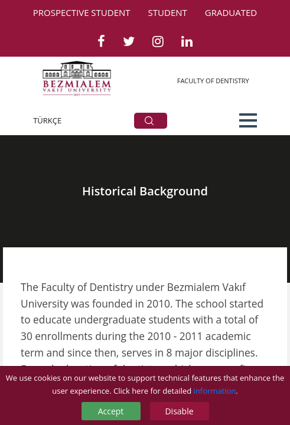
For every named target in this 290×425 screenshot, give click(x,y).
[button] (248, 120)
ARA (149, 120)
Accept (111, 411)
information (215, 390)
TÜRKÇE (47, 120)
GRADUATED (231, 12)
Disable (179, 411)
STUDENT (167, 12)
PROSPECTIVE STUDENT (82, 12)
